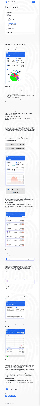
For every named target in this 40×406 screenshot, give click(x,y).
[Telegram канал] (6, 396)
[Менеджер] (15, 396)
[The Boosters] (11, 396)
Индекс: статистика (12, 23)
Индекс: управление (12, 24)
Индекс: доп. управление (13, 25)
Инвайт (9, 27)
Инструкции (9, 399)
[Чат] (9, 396)
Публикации (9, 400)
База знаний (8, 398)
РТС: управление (11, 20)
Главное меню (11, 28)
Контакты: (7, 393)
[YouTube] (13, 396)
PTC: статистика (11, 19)
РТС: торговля (11, 21)
